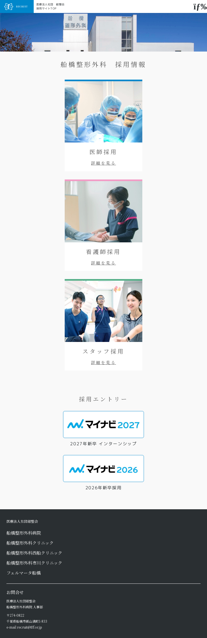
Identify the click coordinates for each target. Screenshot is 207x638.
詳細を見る (103, 163)
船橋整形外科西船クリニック (34, 553)
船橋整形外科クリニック (30, 543)
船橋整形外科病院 (23, 533)
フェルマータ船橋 (23, 573)
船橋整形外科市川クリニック (34, 563)
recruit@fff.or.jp (29, 627)
